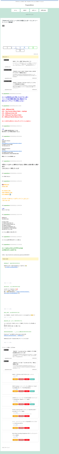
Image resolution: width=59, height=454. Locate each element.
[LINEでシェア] (26, 48)
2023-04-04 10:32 (16, 284)
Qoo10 (32, 377)
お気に (10, 280)
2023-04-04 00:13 (16, 261)
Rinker (17, 374)
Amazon (15, 377)
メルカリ (27, 377)
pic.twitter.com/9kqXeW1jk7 (11, 265)
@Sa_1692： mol (8, 310)
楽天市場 (21, 377)
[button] (32, 48)
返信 (5, 280)
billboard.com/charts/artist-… (10, 333)
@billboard (20, 333)
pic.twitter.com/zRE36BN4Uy (11, 290)
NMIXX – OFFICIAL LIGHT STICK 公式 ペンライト (23, 372)
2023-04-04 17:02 (15, 310)
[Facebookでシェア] (14, 48)
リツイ (7, 280)
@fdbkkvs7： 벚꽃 (8, 261)
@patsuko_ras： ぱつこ (9, 318)
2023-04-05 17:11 (18, 318)
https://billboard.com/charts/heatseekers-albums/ (12, 141)
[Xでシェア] (8, 48)
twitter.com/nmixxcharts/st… (23, 289)
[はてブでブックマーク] (20, 48)
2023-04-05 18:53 (27, 329)
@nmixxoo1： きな (8, 284)
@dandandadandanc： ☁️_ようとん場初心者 (13, 329)
